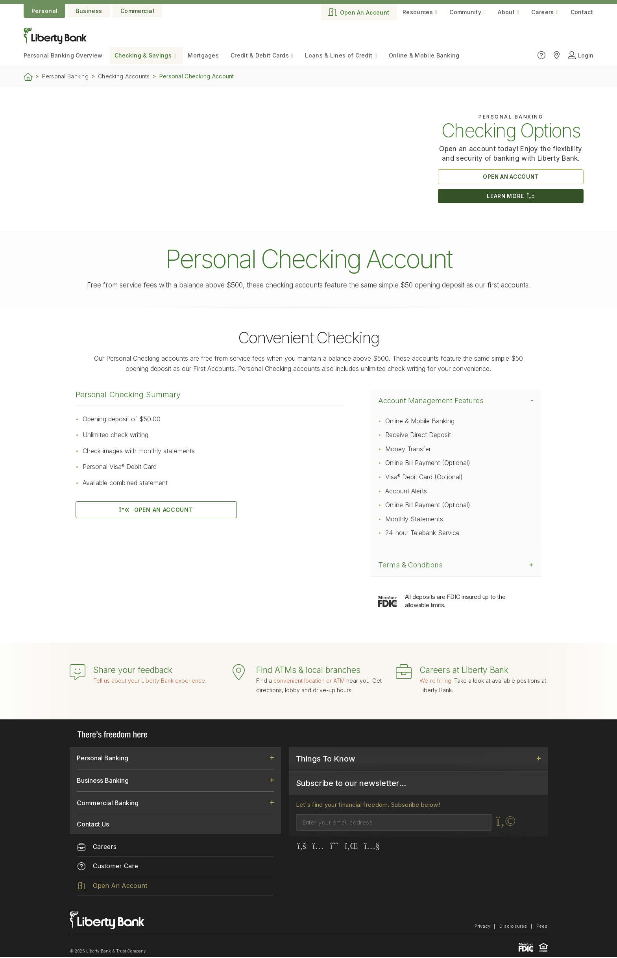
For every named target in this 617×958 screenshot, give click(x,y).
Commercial (137, 10)
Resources (418, 12)
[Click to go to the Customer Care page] (541, 55)
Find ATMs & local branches (308, 671)
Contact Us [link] (93, 825)
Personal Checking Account (196, 76)
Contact (582, 12)
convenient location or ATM (309, 681)
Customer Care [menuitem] (108, 867)
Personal (44, 10)
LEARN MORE (510, 196)
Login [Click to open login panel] (580, 55)
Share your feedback (132, 671)
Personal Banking (65, 76)
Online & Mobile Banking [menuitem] (424, 55)
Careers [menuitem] (97, 847)
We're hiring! (436, 681)
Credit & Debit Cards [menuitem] (260, 55)
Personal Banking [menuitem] (63, 55)
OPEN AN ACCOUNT (510, 177)
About (506, 12)
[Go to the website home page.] (55, 42)
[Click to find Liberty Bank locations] (557, 55)
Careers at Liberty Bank (463, 671)
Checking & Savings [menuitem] (143, 55)
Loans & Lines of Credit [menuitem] (338, 55)
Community (465, 12)
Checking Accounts (124, 76)
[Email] (394, 823)
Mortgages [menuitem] (203, 55)
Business (89, 10)
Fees (542, 927)
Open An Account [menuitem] (112, 886)
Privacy (483, 927)
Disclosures (513, 927)
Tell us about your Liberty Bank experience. (149, 681)
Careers (542, 12)
